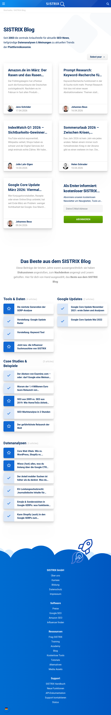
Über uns (55, 575)
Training (55, 641)
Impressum (55, 594)
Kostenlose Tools (55, 655)
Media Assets (55, 669)
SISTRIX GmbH (55, 570)
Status (55, 702)
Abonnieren (83, 219)
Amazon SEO (55, 617)
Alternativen (55, 664)
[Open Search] (107, 4)
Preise (55, 608)
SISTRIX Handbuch (55, 683)
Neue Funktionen (55, 688)
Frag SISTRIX (55, 637)
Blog (55, 650)
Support (55, 678)
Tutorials (55, 660)
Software (55, 603)
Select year (96, 56)
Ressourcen (55, 631)
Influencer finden (55, 622)
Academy (55, 646)
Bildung (55, 584)
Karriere (55, 580)
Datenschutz (55, 589)
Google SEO (55, 613)
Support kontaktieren (55, 697)
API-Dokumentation (55, 693)
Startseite (7, 10)
